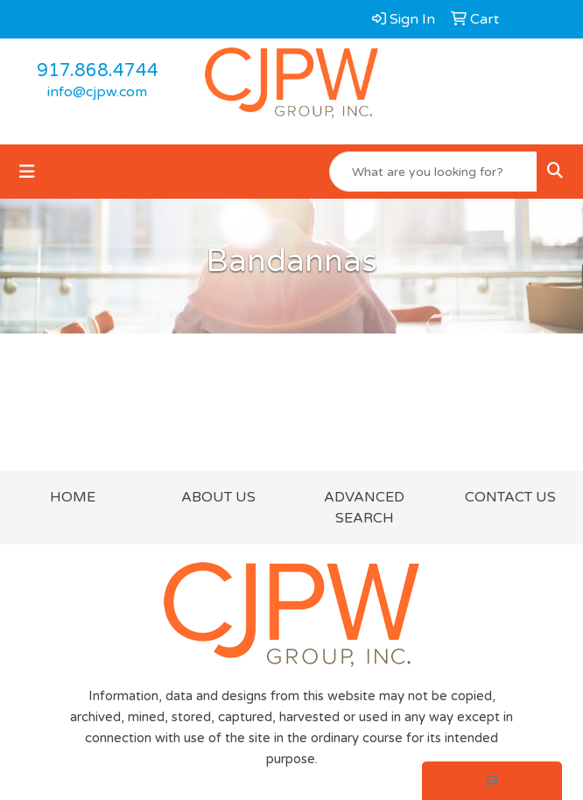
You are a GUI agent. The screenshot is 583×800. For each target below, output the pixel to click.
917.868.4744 (97, 70)
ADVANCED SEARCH (364, 507)
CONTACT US (510, 497)
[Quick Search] (433, 171)
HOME (72, 497)
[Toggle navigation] (27, 172)
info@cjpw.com (97, 92)
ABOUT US (218, 497)
